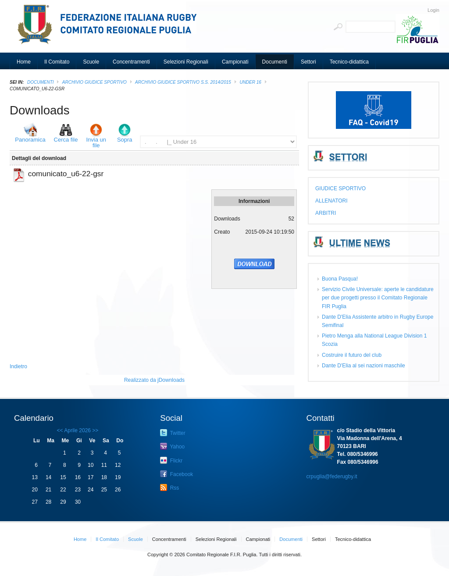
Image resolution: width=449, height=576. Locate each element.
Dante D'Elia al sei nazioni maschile (363, 366)
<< (60, 430)
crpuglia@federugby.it (331, 476)
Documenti (40, 82)
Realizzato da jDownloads (154, 380)
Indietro (18, 366)
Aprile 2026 (77, 430)
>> (94, 430)
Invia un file (96, 142)
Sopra (124, 139)
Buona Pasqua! (340, 279)
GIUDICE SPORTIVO (340, 188)
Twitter (172, 432)
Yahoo (172, 446)
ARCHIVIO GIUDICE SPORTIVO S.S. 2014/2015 (183, 82)
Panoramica (30, 139)
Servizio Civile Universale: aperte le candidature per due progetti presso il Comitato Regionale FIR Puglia (378, 297)
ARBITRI (325, 213)
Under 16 (250, 82)
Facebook (176, 473)
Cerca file (66, 139)
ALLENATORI (331, 201)
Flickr (171, 460)
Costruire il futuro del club (351, 355)
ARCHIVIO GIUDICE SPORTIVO (94, 82)
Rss (169, 487)
